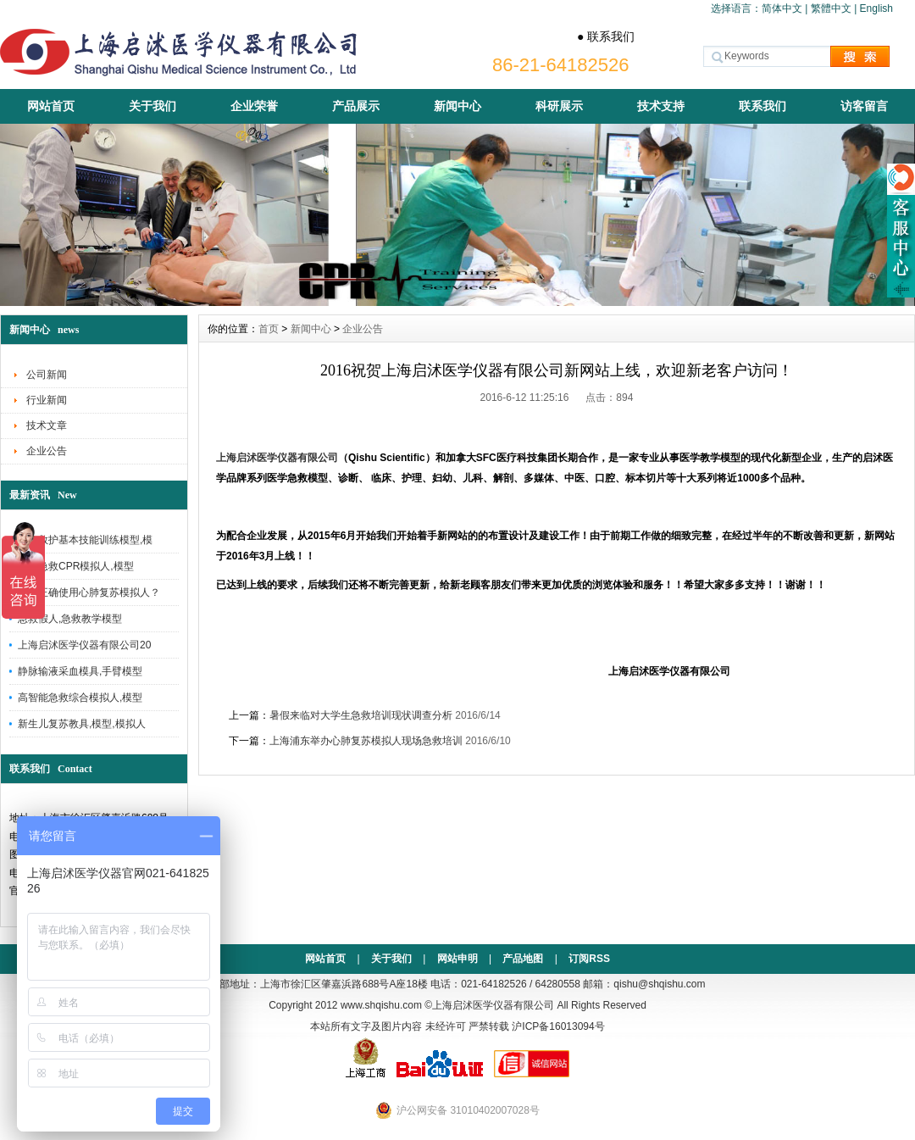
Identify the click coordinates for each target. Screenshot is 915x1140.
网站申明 (457, 959)
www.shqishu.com (381, 1005)
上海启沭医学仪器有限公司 (277, 458)
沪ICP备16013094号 (558, 1026)
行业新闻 (46, 400)
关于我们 (152, 106)
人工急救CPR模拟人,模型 (76, 566)
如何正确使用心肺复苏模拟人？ (89, 592)
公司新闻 (46, 375)
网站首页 (51, 106)
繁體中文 (831, 8)
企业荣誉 (254, 106)
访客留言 (864, 106)
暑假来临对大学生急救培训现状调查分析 (360, 715)
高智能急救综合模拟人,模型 (80, 697)
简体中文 (782, 8)
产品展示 (356, 106)
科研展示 (559, 106)
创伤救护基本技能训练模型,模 (85, 540)
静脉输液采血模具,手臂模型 (80, 671)
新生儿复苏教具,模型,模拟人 (82, 724)
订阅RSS (589, 959)
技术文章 (46, 425)
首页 (268, 329)
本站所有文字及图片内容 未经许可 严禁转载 (409, 1026)
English (876, 8)
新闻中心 (457, 106)
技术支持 (661, 106)
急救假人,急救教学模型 (70, 619)
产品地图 (522, 959)
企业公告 (46, 451)
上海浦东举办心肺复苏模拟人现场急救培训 (366, 741)
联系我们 (762, 106)
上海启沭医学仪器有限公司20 (84, 645)
